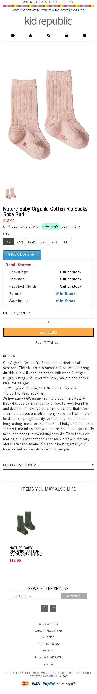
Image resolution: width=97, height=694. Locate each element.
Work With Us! (48, 624)
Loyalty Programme (48, 630)
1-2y (43, 242)
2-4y (55, 242)
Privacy (48, 650)
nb (8, 242)
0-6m (20, 242)
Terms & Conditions (48, 657)
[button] (12, 35)
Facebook (44, 608)
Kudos (63, 676)
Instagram (53, 608)
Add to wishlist (48, 342)
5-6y (66, 242)
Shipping (48, 637)
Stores (48, 663)
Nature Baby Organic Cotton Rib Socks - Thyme (26, 551)
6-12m (31, 242)
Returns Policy (48, 644)
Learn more (71, 226)
